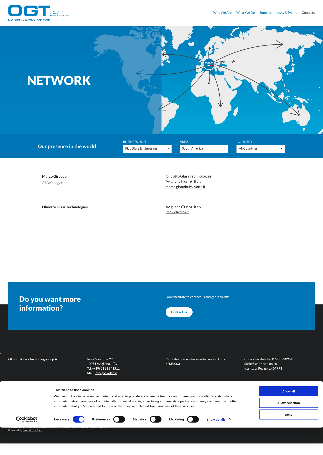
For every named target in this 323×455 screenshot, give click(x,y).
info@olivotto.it (178, 212)
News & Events (286, 12)
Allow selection (288, 430)
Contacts (308, 12)
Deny (289, 442)
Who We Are (222, 12)
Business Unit (134, 142)
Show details (216, 447)
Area (184, 142)
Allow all (288, 418)
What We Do (245, 12)
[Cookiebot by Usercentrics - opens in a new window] (27, 447)
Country (244, 142)
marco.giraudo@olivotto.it (187, 186)
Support (265, 12)
